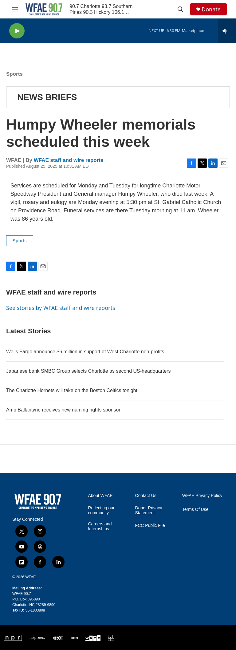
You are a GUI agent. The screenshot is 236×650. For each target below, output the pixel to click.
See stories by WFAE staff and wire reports (60, 307)
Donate (211, 9)
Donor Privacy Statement (148, 510)
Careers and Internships (100, 526)
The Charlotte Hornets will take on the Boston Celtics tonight (71, 390)
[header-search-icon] (180, 9)
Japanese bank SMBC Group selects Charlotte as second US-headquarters (88, 371)
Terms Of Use (195, 509)
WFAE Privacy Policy (202, 495)
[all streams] (227, 30)
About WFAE (100, 495)
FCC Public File (150, 525)
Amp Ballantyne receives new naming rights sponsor (63, 409)
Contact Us (145, 495)
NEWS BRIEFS (47, 97)
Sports (14, 74)
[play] (17, 30)
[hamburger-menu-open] (15, 9)
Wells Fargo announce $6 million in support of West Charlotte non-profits (85, 351)
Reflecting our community (101, 510)
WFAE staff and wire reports (69, 160)
